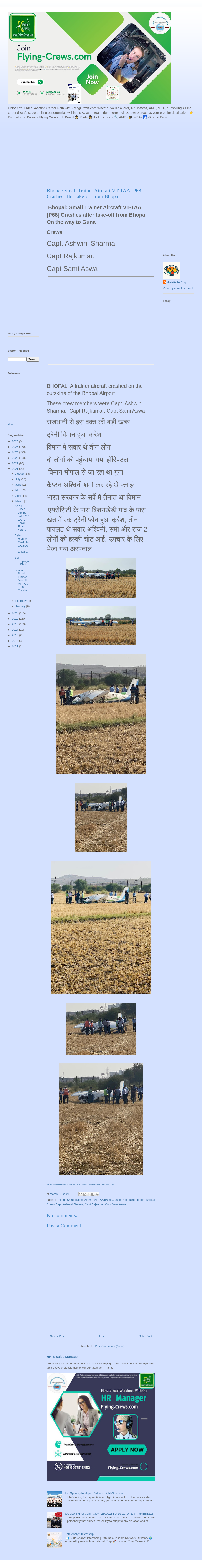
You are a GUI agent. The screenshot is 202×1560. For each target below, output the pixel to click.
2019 (15, 618)
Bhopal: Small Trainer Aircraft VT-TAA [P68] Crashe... (21, 581)
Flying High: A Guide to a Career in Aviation (22, 544)
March (19, 501)
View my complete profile (178, 288)
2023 (15, 458)
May (18, 490)
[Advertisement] (95, 152)
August (20, 473)
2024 (15, 452)
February (21, 600)
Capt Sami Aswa (115, 1204)
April (18, 495)
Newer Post (57, 1336)
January (20, 606)
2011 (15, 646)
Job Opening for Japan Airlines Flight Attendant (94, 1493)
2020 (15, 613)
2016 (15, 635)
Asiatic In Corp (177, 282)
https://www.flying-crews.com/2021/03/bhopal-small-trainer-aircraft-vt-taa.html (80, 1184)
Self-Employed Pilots (22, 561)
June (18, 484)
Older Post (145, 1336)
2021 (15, 468)
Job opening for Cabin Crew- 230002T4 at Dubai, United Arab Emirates (109, 1513)
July (18, 479)
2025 (15, 446)
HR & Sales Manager (63, 1356)
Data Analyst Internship (79, 1534)
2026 (15, 441)
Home (102, 1336)
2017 (15, 629)
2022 (15, 463)
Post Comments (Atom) (109, 1346)
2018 (15, 624)
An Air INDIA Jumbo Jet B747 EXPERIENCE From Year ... (22, 517)
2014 (15, 640)
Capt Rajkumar (94, 1204)
